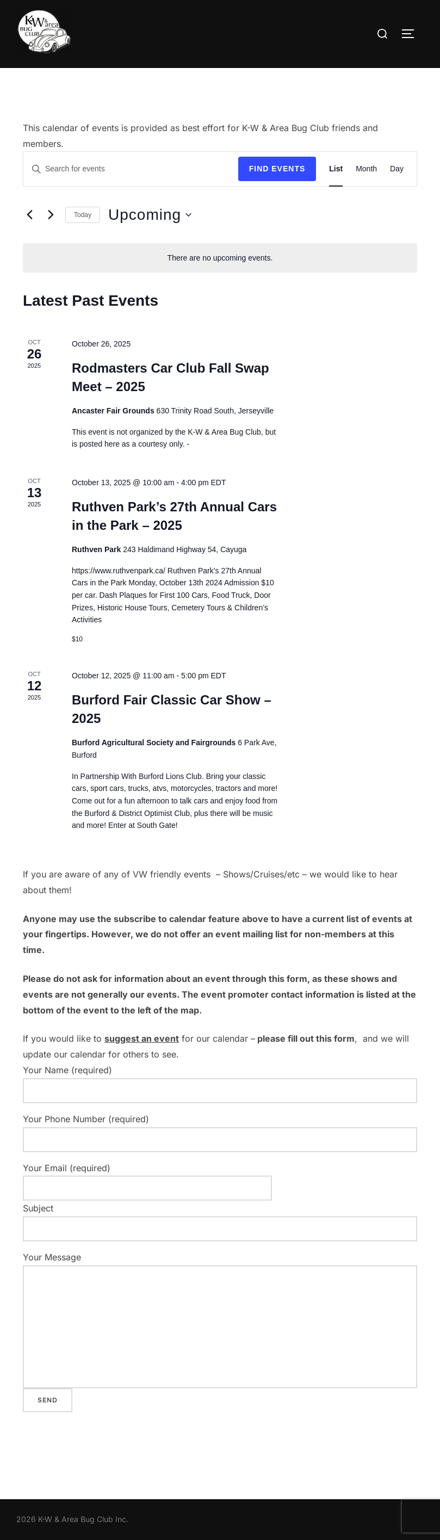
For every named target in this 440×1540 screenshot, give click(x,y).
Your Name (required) (220, 1084)
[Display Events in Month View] (366, 169)
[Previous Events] (29, 214)
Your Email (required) (147, 1178)
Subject (220, 1222)
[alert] (220, 258)
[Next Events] (50, 214)
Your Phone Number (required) (220, 1133)
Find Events (277, 168)
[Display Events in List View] (336, 169)
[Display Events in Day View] (397, 169)
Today (82, 215)
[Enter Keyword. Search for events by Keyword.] (130, 169)
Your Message (220, 1320)
